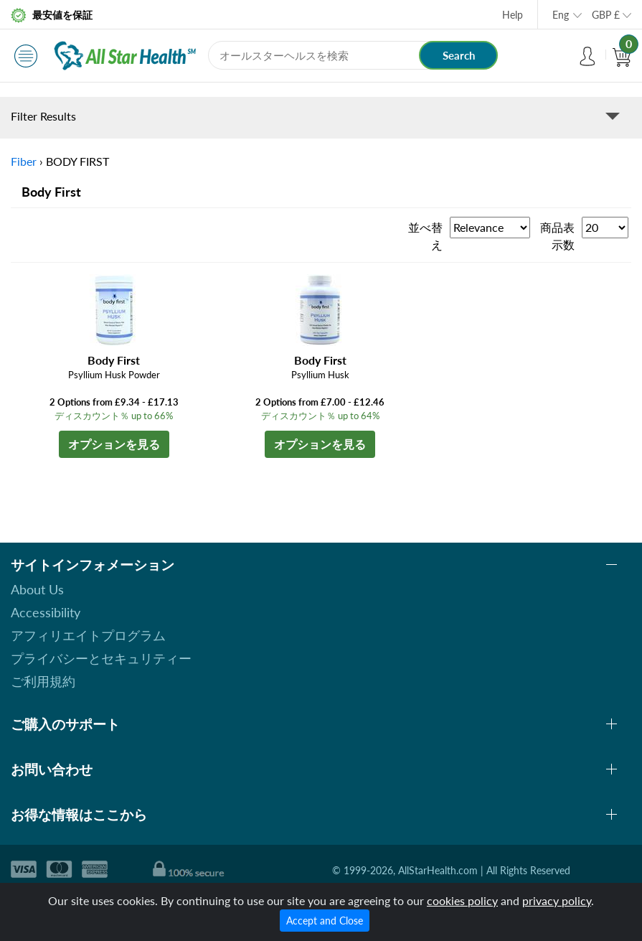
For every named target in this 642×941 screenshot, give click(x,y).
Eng (560, 15)
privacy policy (556, 900)
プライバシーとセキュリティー (101, 658)
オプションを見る (114, 444)
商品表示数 (557, 235)
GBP (606, 15)
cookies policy (462, 900)
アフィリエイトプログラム (88, 635)
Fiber (24, 161)
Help (512, 15)
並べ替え (425, 235)
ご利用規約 (43, 681)
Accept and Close (324, 920)
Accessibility (45, 612)
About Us (37, 589)
